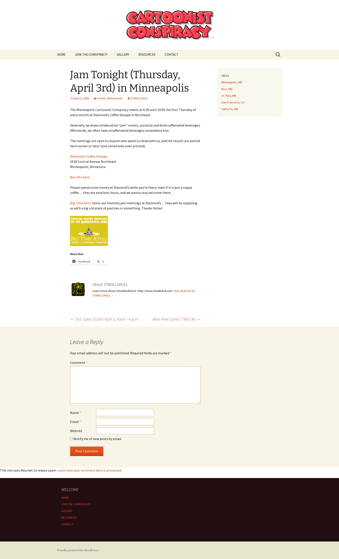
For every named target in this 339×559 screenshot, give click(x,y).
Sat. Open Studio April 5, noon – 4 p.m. (104, 319)
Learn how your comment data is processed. (90, 470)
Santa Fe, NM (229, 109)
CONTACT (171, 54)
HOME (61, 54)
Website (76, 431)
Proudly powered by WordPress (78, 550)
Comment (78, 362)
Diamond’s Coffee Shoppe (88, 156)
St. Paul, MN (228, 96)
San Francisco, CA (232, 102)
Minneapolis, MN (231, 82)
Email (75, 422)
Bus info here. (80, 177)
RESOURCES (146, 54)
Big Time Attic (80, 203)
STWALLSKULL (139, 98)
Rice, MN (226, 89)
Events (101, 98)
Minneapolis (115, 98)
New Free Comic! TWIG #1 (176, 319)
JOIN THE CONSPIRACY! (91, 54)
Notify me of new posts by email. (98, 439)
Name (75, 412)
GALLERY (123, 54)
